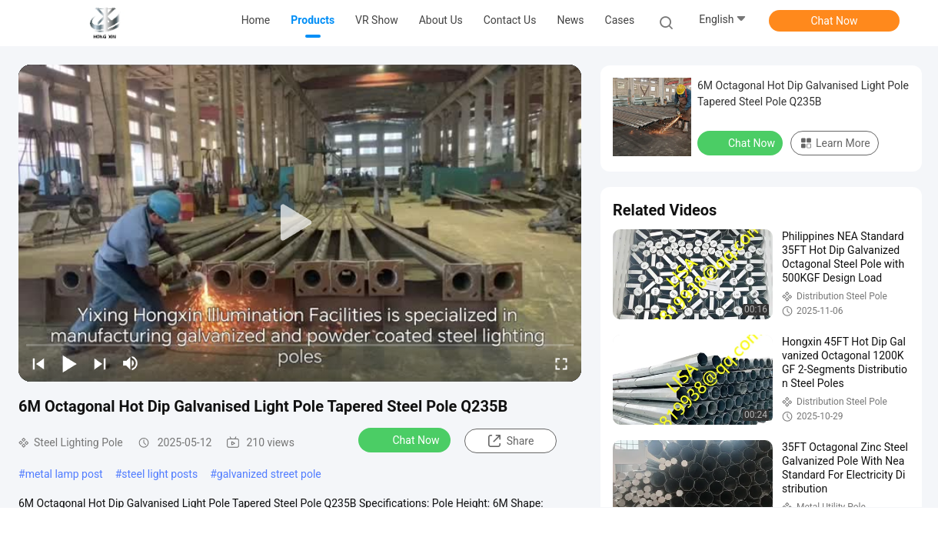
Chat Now (834, 21)
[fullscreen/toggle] (561, 363)
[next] (100, 363)
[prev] (38, 363)
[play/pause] (69, 363)
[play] (300, 223)
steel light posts (159, 474)
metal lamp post (64, 474)
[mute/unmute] (130, 363)
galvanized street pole (269, 474)
